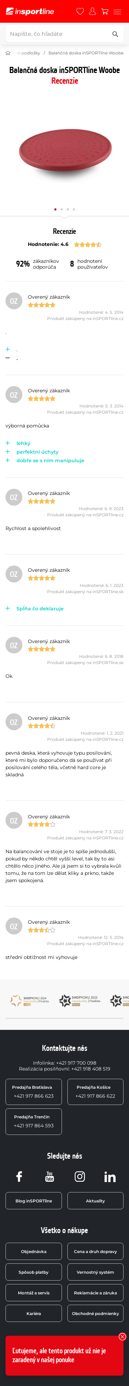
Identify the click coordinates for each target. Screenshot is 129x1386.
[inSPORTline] (29, 11)
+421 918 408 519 (90, 1069)
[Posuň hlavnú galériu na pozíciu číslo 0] (55, 209)
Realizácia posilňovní (44, 1069)
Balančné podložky (20, 52)
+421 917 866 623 (33, 1092)
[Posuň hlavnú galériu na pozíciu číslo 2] (68, 209)
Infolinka (43, 1063)
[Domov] (8, 53)
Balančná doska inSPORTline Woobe (86, 52)
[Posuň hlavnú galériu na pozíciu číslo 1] (62, 209)
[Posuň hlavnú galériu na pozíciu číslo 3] (74, 209)
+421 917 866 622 (95, 1092)
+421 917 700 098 (76, 1063)
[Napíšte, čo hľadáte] (63, 33)
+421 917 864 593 (34, 1121)
